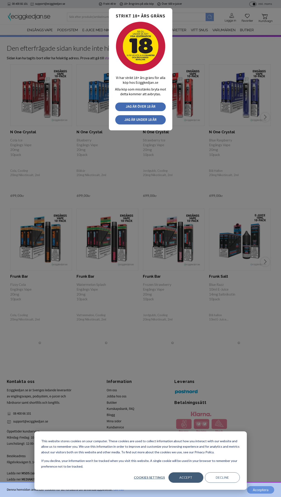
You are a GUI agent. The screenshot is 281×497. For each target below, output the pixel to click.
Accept (185, 477)
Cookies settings (149, 477)
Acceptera (260, 489)
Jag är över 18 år (141, 106)
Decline (222, 477)
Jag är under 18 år (140, 119)
